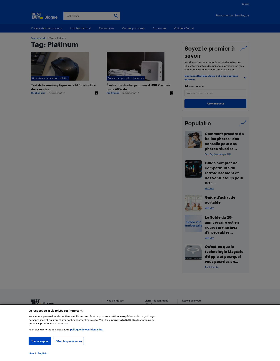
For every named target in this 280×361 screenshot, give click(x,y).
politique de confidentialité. (86, 329)
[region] (140, 332)
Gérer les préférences (69, 341)
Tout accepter (39, 341)
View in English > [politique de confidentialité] (38, 353)
